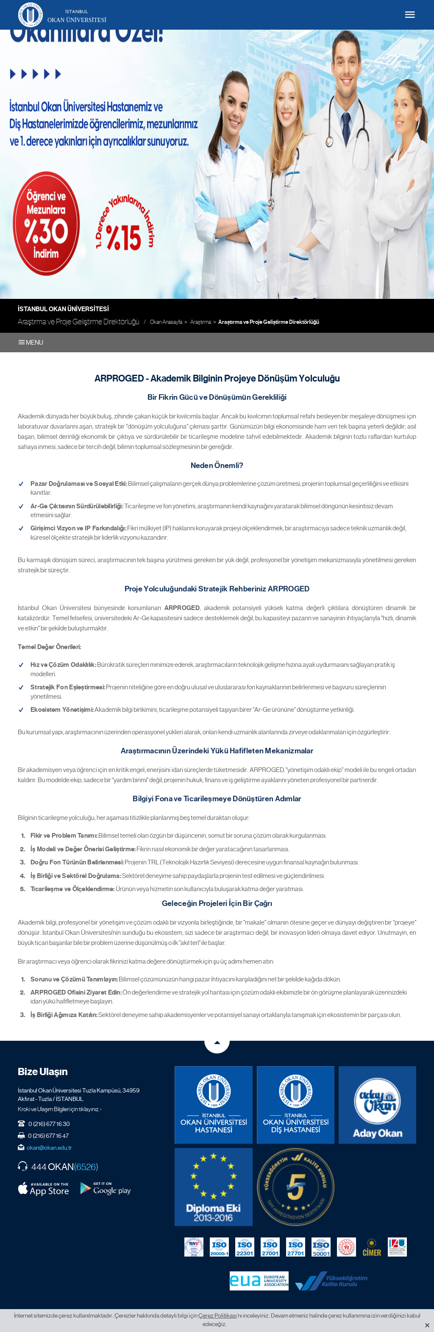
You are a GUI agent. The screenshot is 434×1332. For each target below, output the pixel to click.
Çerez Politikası (217, 1315)
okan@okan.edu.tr (49, 1146)
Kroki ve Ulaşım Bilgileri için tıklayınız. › (60, 1107)
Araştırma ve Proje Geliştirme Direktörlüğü (268, 322)
